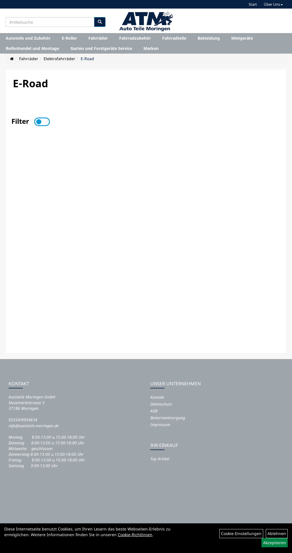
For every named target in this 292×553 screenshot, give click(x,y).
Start (253, 4)
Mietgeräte (242, 38)
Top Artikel (159, 458)
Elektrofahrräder (59, 58)
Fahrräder (98, 38)
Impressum (160, 424)
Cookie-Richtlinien (135, 534)
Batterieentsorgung (167, 417)
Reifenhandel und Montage (32, 48)
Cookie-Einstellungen (241, 533)
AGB (153, 411)
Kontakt (157, 397)
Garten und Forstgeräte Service (101, 48)
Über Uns (273, 4)
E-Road (87, 58)
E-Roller (69, 38)
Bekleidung (209, 38)
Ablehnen (276, 533)
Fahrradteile (174, 38)
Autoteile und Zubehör (28, 38)
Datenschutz (161, 404)
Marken (151, 48)
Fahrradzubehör (135, 38)
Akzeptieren (274, 542)
